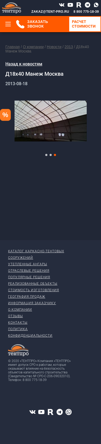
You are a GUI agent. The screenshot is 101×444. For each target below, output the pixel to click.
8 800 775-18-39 (86, 12)
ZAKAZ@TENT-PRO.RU (50, 12)
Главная (12, 47)
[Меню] (8, 24)
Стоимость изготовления (33, 290)
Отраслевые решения (28, 271)
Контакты (17, 322)
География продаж (26, 297)
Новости (54, 47)
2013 (69, 47)
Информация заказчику (32, 303)
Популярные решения (29, 277)
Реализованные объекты (32, 284)
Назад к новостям (23, 64)
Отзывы (15, 316)
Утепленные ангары (27, 264)
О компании (33, 47)
